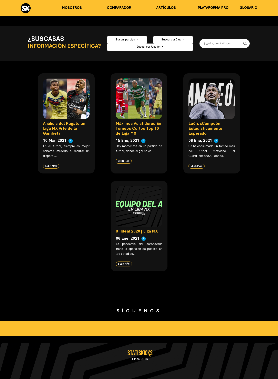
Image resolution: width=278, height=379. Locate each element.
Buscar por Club (172, 39)
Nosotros (72, 8)
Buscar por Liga (126, 39)
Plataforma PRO (213, 8)
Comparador (119, 8)
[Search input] (222, 43)
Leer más (51, 166)
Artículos (166, 8)
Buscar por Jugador (149, 47)
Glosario (248, 8)
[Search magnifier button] (245, 43)
